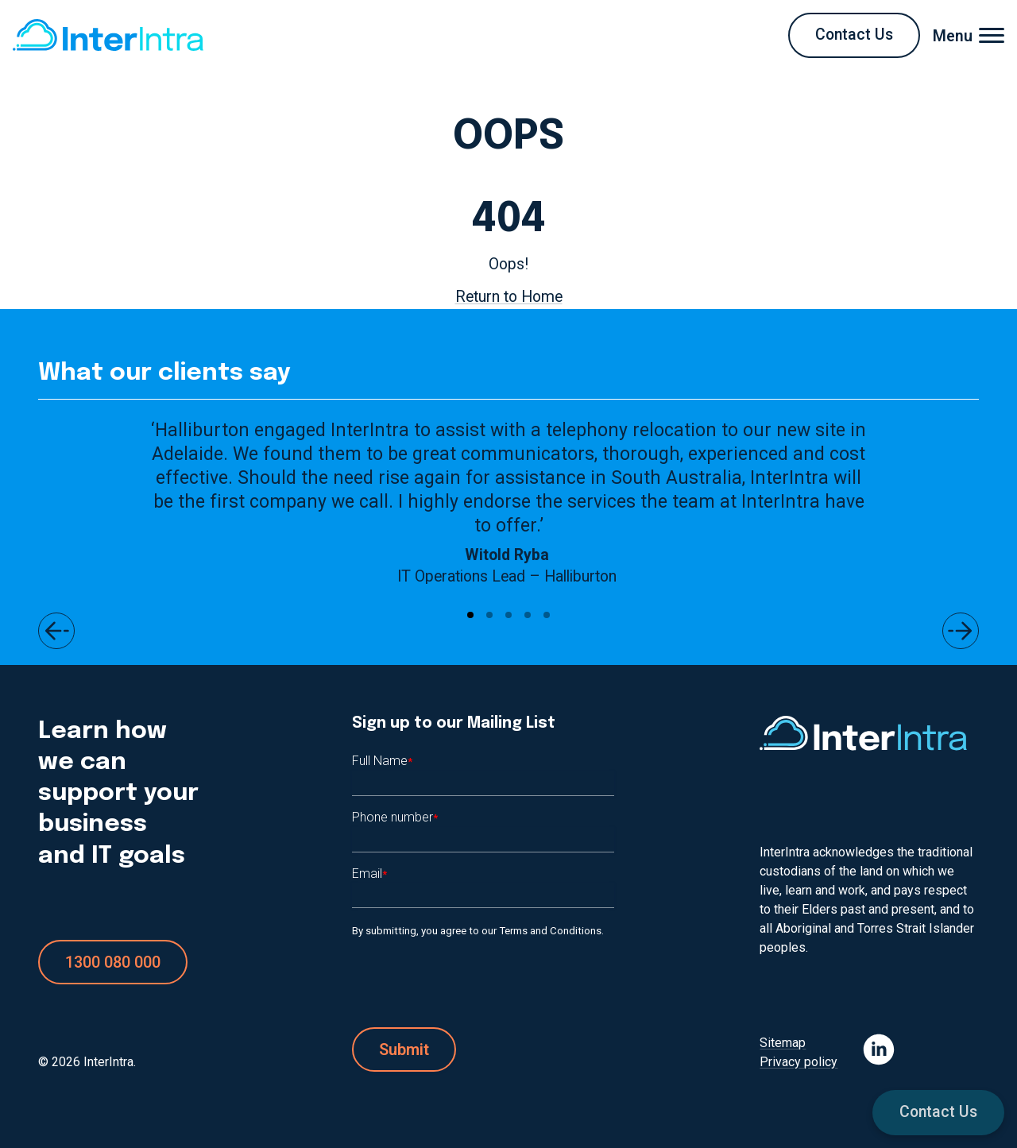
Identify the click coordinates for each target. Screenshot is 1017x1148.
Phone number (395, 817)
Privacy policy (798, 1061)
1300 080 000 (112, 962)
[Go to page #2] (489, 615)
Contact (854, 34)
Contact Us (938, 1112)
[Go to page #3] (508, 615)
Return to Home (509, 297)
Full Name (382, 761)
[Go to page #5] (546, 615)
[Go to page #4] (527, 615)
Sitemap (783, 1042)
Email (369, 874)
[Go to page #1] (470, 615)
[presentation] (473, 984)
